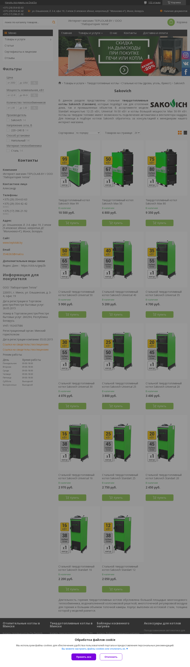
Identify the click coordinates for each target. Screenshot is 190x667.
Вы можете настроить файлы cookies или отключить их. (94, 648)
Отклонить (111, 657)
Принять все (83, 657)
